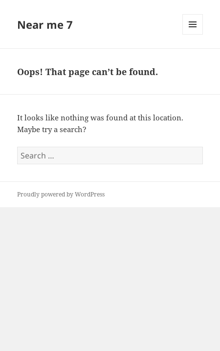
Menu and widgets (193, 34)
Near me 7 (45, 24)
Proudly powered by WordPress (61, 194)
